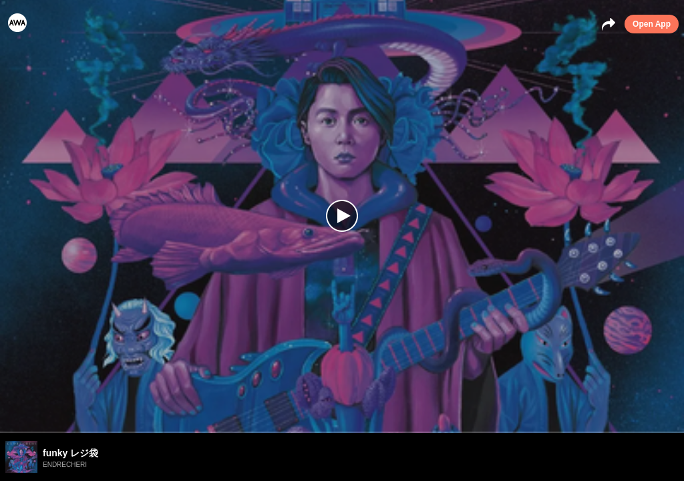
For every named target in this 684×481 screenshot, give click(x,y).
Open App (652, 24)
